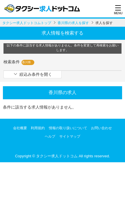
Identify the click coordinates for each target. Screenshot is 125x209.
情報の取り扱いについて (68, 128)
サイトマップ (69, 136)
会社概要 (20, 128)
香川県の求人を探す (73, 23)
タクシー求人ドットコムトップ (26, 23)
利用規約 (38, 128)
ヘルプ (50, 136)
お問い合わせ (101, 128)
